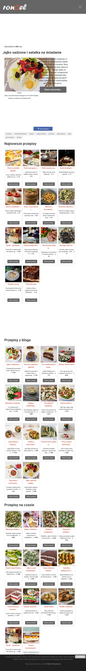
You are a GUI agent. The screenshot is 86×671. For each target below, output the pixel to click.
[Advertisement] (43, 29)
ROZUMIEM (80, 657)
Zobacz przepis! (13, 184)
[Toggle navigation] (80, 7)
